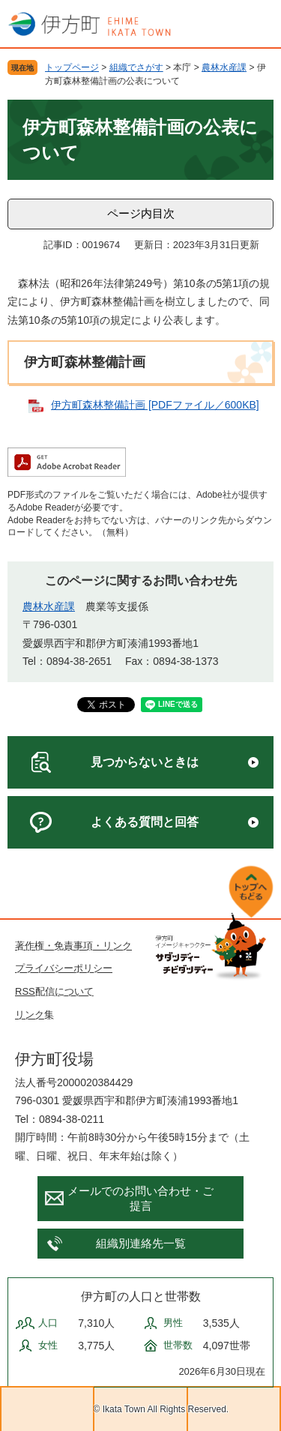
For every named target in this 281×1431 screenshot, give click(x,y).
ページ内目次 (141, 213)
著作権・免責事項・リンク (73, 945)
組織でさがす (136, 67)
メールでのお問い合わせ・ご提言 (140, 1198)
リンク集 (34, 1014)
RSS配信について (54, 991)
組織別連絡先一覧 (141, 1243)
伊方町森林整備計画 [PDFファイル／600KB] (155, 405)
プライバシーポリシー (63, 968)
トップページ (72, 67)
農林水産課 (224, 67)
